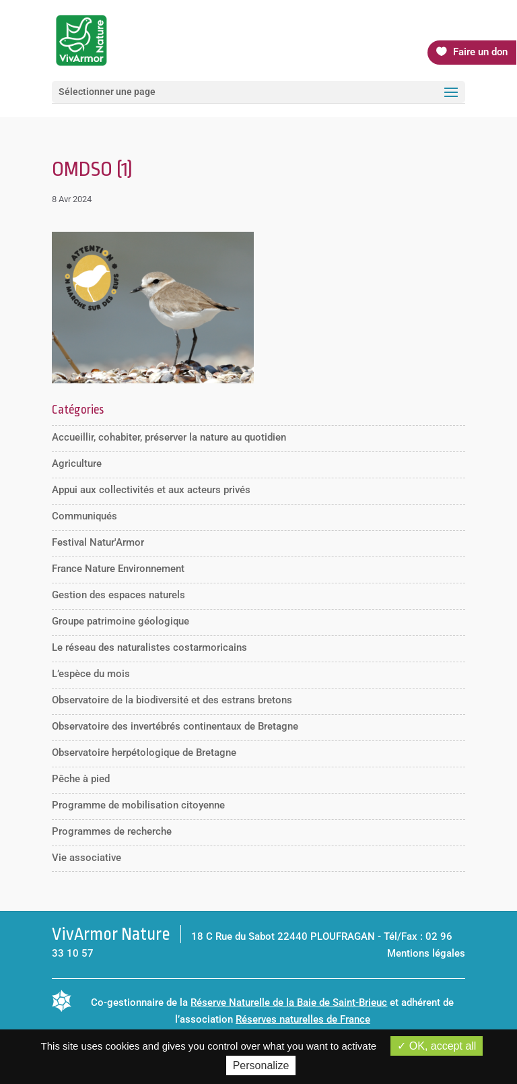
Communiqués (84, 516)
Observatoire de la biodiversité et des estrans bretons (172, 700)
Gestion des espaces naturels (118, 595)
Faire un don (480, 52)
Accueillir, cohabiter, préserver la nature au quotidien (169, 437)
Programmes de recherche (112, 831)
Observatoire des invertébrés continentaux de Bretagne (175, 726)
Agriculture (77, 463)
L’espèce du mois (91, 674)
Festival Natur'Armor (98, 542)
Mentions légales (426, 953)
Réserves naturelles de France (303, 1019)
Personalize (261, 1065)
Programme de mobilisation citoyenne (138, 805)
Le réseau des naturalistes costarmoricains (149, 647)
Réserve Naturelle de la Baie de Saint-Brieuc (289, 1002)
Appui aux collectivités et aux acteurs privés (151, 490)
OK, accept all (436, 1046)
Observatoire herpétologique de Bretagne (144, 752)
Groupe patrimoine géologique (120, 621)
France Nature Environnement (118, 569)
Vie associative (86, 858)
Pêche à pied (81, 779)
